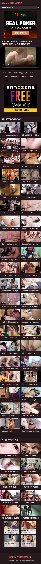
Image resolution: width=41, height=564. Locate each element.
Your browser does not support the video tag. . (20, 58)
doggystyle (23, 73)
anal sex (5, 77)
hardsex (5, 81)
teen (4, 73)
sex (10, 73)
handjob (14, 77)
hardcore (23, 77)
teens (31, 77)
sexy (15, 73)
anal (31, 73)
